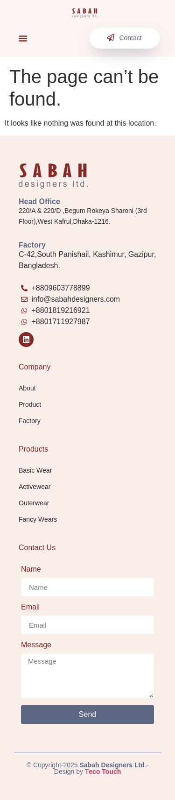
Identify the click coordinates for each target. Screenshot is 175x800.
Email (30, 607)
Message (36, 645)
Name (31, 569)
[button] (23, 38)
